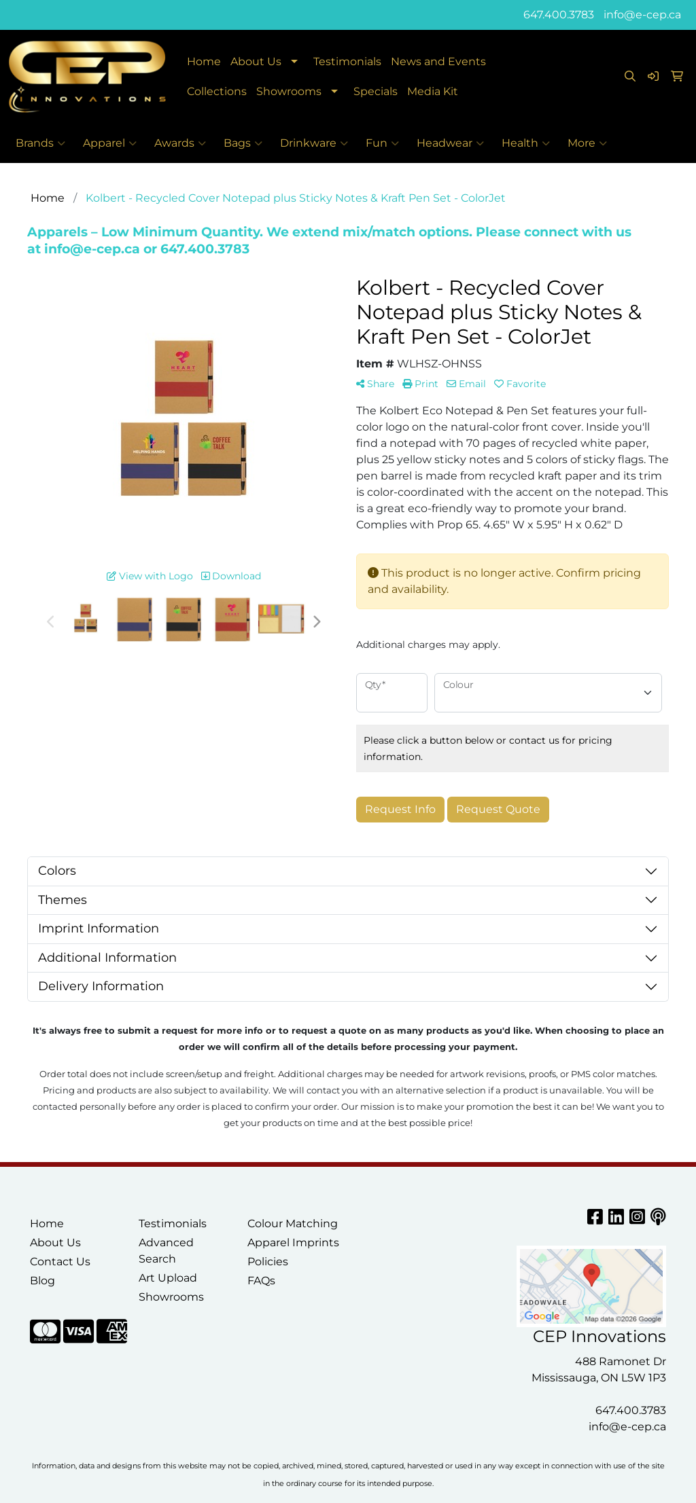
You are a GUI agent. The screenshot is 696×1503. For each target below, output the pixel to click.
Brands (40, 143)
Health (526, 143)
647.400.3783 (558, 14)
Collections (217, 91)
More (587, 143)
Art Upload (168, 1277)
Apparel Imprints (293, 1242)
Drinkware (314, 143)
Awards (180, 143)
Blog (42, 1280)
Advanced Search (166, 1250)
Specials (375, 91)
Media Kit (432, 91)
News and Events (438, 61)
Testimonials (347, 61)
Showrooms (288, 91)
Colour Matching (292, 1223)
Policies (267, 1261)
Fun (382, 143)
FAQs (261, 1280)
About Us (255, 61)
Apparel (110, 143)
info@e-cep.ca (642, 14)
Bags (243, 143)
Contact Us (60, 1261)
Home (204, 61)
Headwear (450, 143)
